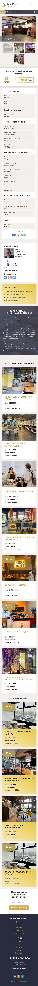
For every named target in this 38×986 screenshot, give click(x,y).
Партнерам (19, 953)
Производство (19, 931)
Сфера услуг (19, 922)
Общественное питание (22, 12)
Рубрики (9, 12)
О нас (19, 945)
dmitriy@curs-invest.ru (11, 270)
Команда (19, 950)
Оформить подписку (19, 908)
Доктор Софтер (22, 982)
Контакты (19, 947)
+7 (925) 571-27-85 (10, 263)
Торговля (19, 928)
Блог (19, 942)
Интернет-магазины (19, 933)
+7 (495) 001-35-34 (10, 265)
